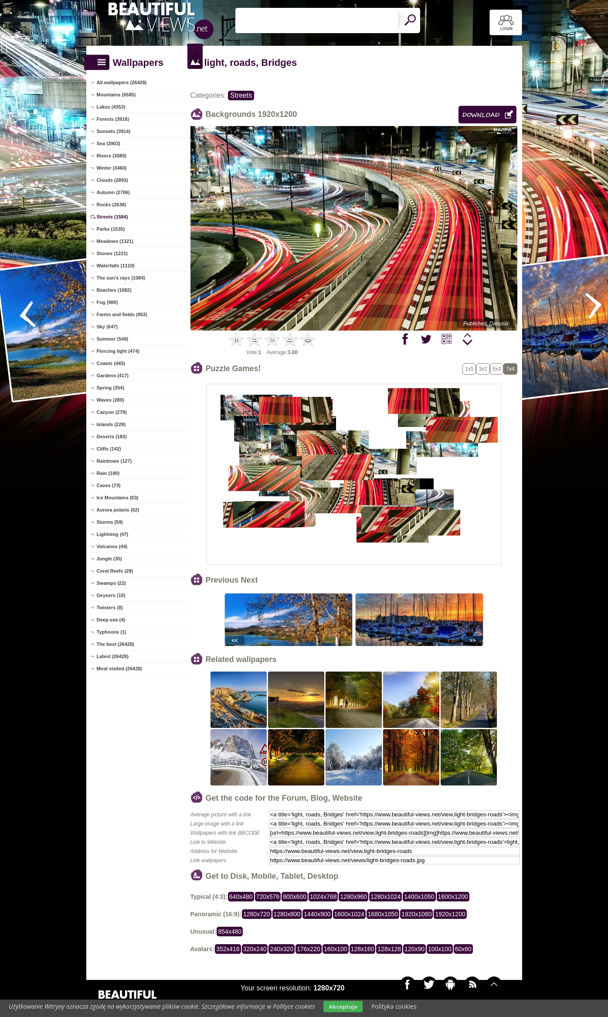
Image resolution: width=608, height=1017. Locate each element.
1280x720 (256, 914)
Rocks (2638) (111, 204)
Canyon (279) (112, 412)
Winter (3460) (112, 168)
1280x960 (353, 896)
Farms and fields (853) (122, 314)
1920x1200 (450, 914)
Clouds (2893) (112, 180)
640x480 (241, 896)
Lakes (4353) (111, 106)
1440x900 (317, 914)
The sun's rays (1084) (121, 277)
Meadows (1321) (115, 241)
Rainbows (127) (114, 461)
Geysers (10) (111, 595)
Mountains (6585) (116, 94)
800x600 (294, 896)
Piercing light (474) (118, 351)
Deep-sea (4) (111, 619)
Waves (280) (110, 400)
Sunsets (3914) (114, 131)
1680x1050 (383, 914)
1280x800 (287, 914)
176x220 (308, 948)
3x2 (483, 369)
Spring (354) (111, 387)
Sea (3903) (108, 143)
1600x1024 (349, 914)
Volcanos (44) (112, 546)
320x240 (255, 948)
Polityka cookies (394, 1006)
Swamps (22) (111, 583)
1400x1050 (419, 896)
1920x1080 (416, 914)
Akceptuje (343, 1006)
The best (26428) (115, 644)
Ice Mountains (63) (118, 497)
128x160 (362, 948)
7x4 (510, 369)
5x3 (497, 369)
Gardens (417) (113, 375)
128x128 (389, 948)
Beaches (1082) (114, 290)
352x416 (228, 948)
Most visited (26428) (120, 668)
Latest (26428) (113, 656)
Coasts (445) (111, 363)
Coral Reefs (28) (115, 570)
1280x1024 (385, 896)
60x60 (463, 948)
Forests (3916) (113, 119)
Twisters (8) (110, 607)
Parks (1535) (111, 229)
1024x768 (323, 896)
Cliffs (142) (109, 448)
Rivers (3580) (112, 155)
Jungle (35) (109, 558)
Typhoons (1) (111, 632)
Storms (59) (110, 522)
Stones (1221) (112, 253)
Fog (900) (107, 302)
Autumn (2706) (113, 192)
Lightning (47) (113, 534)
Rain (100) (108, 473)
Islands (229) (111, 424)
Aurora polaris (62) (118, 509)
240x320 (281, 948)
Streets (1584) (112, 216)
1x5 (469, 369)
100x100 (440, 948)
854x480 (229, 931)
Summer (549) (113, 338)
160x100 (335, 948)
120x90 (414, 948)
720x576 (268, 896)
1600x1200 (453, 896)
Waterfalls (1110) (116, 265)
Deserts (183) (112, 436)
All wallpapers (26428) (122, 82)
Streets (241, 95)
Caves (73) (109, 485)
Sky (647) (107, 326)
